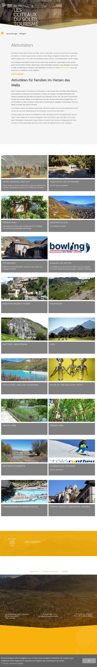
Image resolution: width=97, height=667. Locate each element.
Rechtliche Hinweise (50, 572)
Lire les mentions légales (13, 663)
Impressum (34, 572)
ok (89, 660)
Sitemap (65, 572)
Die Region (22, 34)
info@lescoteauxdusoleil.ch (48, 616)
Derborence (65, 67)
